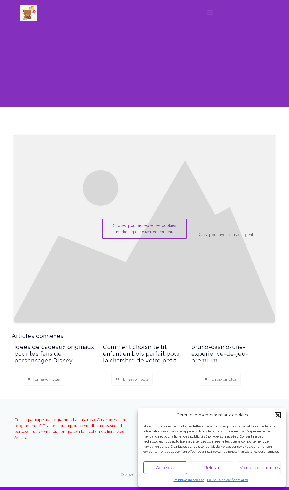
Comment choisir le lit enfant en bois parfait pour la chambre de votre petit (141, 354)
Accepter (165, 467)
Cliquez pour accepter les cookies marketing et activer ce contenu (144, 228)
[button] (278, 415)
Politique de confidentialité (227, 480)
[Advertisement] (144, 67)
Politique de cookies (189, 480)
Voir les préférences (260, 467)
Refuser (212, 467)
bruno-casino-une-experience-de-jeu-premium (219, 354)
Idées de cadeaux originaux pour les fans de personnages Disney (54, 354)
